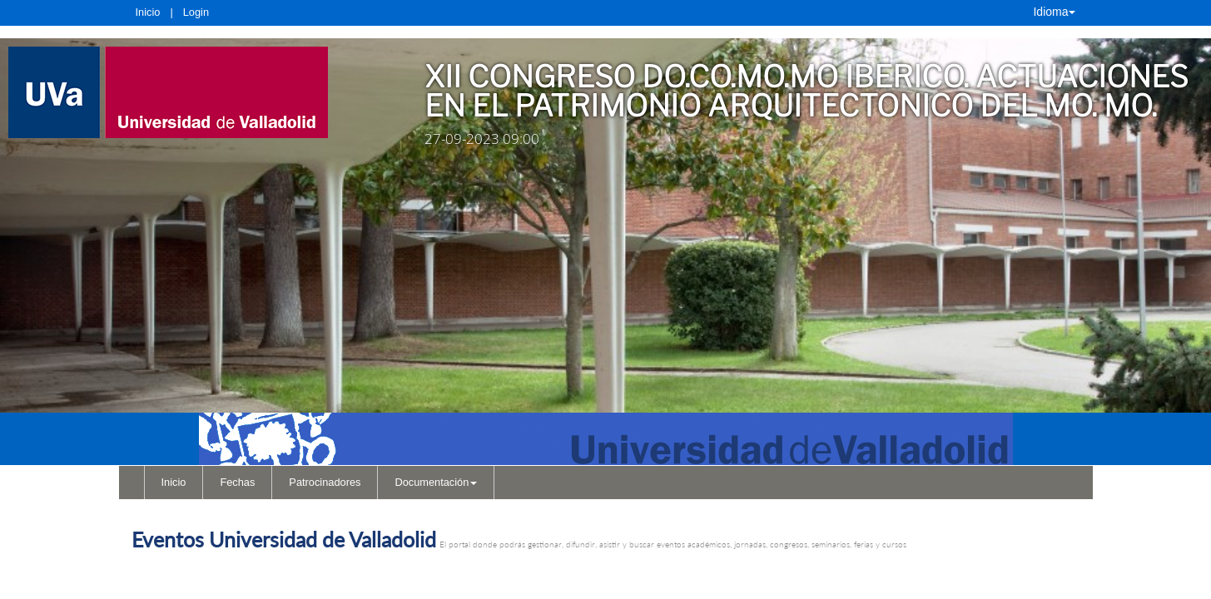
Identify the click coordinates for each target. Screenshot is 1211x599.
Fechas (237, 482)
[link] (193, 92)
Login (196, 12)
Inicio (148, 12)
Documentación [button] (436, 482)
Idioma (1054, 11)
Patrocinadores (324, 482)
